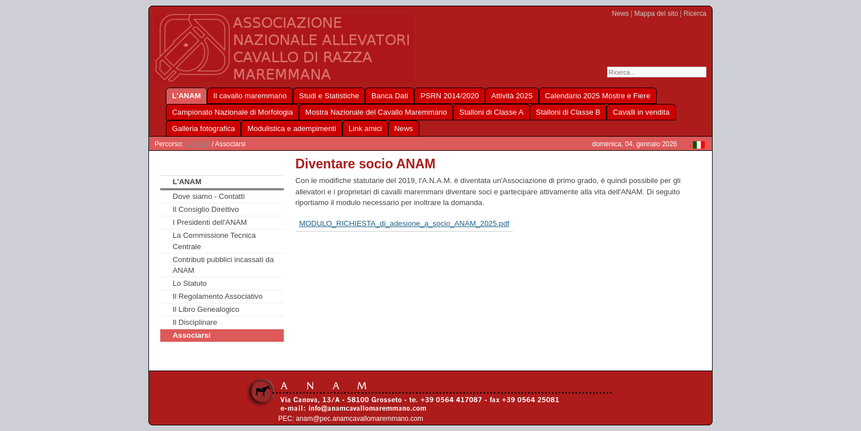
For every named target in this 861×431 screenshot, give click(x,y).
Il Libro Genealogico (206, 309)
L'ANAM (197, 144)
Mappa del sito (656, 14)
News (620, 14)
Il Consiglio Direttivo (206, 209)
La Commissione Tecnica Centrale (214, 241)
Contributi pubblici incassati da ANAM (223, 265)
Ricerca (695, 14)
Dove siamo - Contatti (209, 196)
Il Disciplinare (195, 322)
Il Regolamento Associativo (217, 296)
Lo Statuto (190, 283)
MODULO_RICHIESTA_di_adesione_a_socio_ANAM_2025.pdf (404, 223)
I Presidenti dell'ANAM (210, 222)
